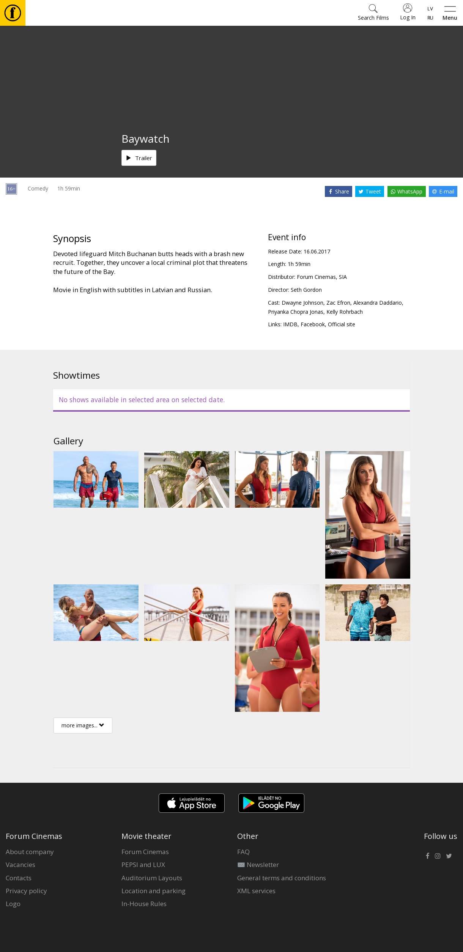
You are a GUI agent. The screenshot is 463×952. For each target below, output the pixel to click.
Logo (13, 903)
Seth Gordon (306, 289)
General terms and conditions (281, 877)
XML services (256, 890)
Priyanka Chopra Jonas (295, 311)
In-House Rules (144, 903)
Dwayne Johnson (302, 302)
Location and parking (153, 890)
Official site (341, 324)
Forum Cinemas (145, 851)
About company (30, 851)
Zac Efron (338, 302)
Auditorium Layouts (151, 877)
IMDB (290, 324)
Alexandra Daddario (377, 302)
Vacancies (20, 864)
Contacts (18, 877)
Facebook (313, 324)
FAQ (243, 851)
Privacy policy (26, 890)
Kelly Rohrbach (344, 311)
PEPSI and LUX (143, 864)
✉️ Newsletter (258, 864)
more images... (82, 725)
